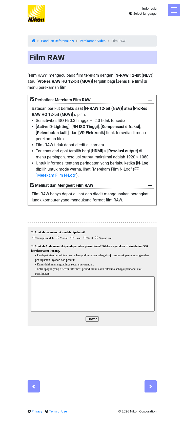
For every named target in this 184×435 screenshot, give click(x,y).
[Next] (151, 386)
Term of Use (58, 411)
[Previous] (34, 386)
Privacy (37, 411)
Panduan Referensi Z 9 (57, 41)
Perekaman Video (93, 41)
